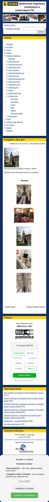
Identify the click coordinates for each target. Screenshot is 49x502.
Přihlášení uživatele (12, 29)
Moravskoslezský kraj (16, 79)
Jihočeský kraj (13, 62)
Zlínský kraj (12, 116)
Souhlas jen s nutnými (24, 488)
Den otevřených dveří (12, 424)
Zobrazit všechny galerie (35, 307)
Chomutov (14, 99)
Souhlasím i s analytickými (24, 495)
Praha (10, 90)
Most (12, 108)
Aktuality (9, 44)
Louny (13, 105)
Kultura (9, 128)
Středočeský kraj (14, 93)
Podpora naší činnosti (14, 122)
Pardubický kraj (14, 85)
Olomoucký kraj (14, 82)
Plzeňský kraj (13, 87)
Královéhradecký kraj (16, 73)
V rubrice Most (9, 307)
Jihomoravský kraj (15, 64)
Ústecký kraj (13, 96)
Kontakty (9, 47)
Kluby (8, 119)
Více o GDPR (24, 481)
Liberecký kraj (13, 76)
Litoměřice (14, 102)
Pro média (10, 125)
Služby (8, 53)
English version (10, 25)
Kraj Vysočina (13, 70)
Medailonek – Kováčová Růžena (16, 421)
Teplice (13, 111)
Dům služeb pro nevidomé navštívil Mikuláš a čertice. (24, 393)
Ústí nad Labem (17, 113)
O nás (8, 50)
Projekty (9, 131)
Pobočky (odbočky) (13, 56)
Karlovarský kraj (14, 67)
